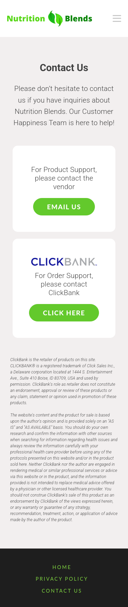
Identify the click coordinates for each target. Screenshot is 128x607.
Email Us (64, 207)
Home (61, 567)
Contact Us (62, 591)
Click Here (64, 313)
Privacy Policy (61, 579)
